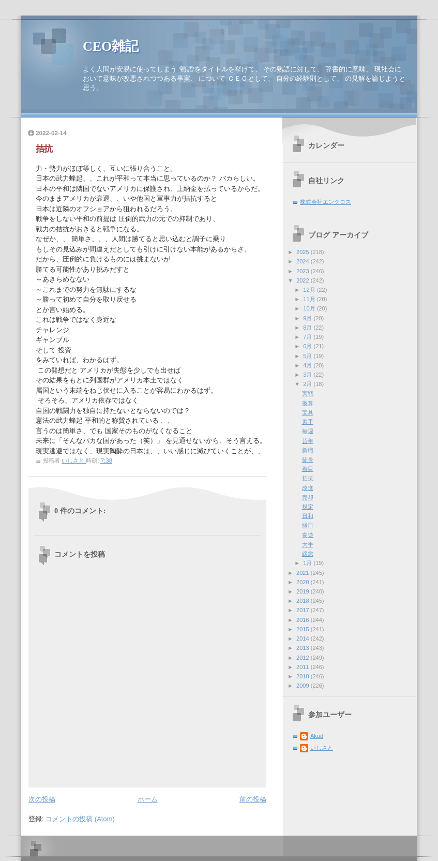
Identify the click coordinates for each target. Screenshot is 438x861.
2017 (303, 610)
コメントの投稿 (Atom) (80, 819)
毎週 (307, 431)
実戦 (307, 393)
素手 (307, 422)
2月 (308, 384)
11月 (309, 299)
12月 (309, 290)
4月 (308, 365)
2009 (303, 685)
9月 (308, 318)
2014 (303, 638)
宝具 (307, 412)
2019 (303, 591)
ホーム (148, 799)
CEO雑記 (111, 46)
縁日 (307, 525)
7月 (308, 337)
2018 (303, 601)
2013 (303, 648)
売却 (307, 497)
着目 (307, 469)
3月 (308, 375)
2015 (303, 629)
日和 (307, 516)
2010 (303, 676)
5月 (308, 356)
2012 (303, 658)
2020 (303, 582)
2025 (303, 252)
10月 (309, 308)
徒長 (307, 459)
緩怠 (307, 554)
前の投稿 (252, 799)
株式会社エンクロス (325, 202)
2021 (303, 573)
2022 (303, 280)
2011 (303, 667)
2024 (303, 261)
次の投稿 (41, 799)
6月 (308, 346)
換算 (307, 403)
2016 (303, 620)
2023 (303, 271)
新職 (307, 450)
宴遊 (307, 535)
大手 (307, 544)
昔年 (307, 441)
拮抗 (307, 478)
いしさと (321, 748)
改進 (307, 488)
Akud (316, 736)
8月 (308, 327)
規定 (307, 506)
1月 (308, 563)
